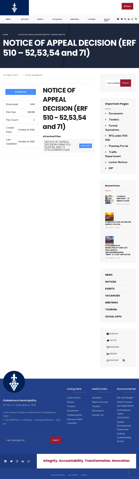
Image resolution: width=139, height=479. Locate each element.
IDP (111, 167)
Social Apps (107, 19)
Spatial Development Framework (124, 424)
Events (40, 18)
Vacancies (57, 18)
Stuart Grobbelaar (33, 74)
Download (20, 91)
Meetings (75, 18)
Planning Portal (118, 145)
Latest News (74, 396)
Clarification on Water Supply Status (118, 222)
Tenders (114, 118)
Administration (74, 413)
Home (5, 33)
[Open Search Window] (135, 18)
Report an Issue (100, 400)
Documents (116, 112)
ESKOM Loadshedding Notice (124, 436)
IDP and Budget (125, 396)
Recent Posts (114, 184)
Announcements (58, 473)
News (8, 18)
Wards (84, 473)
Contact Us (97, 413)
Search (125, 81)
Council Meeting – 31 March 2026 (123, 197)
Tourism (91, 18)
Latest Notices (118, 161)
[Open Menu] (136, 6)
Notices (24, 18)
